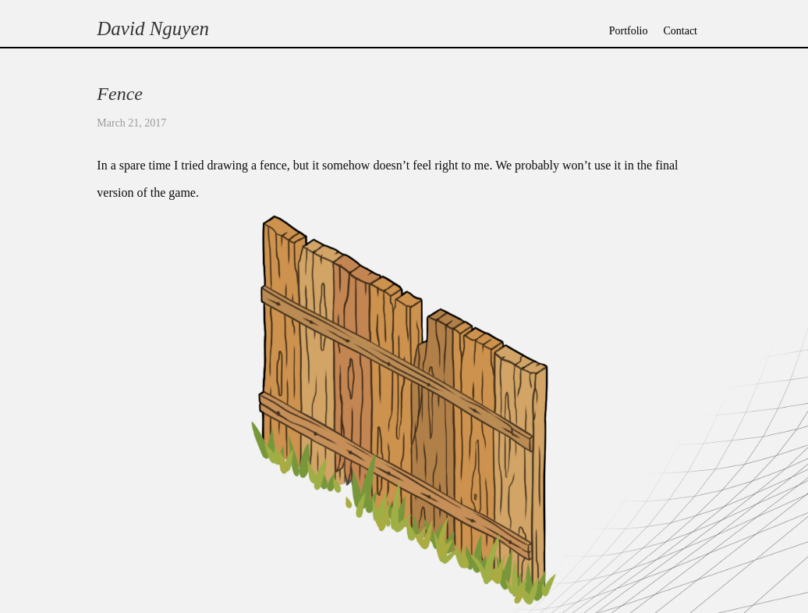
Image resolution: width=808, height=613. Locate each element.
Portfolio (628, 31)
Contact (680, 31)
